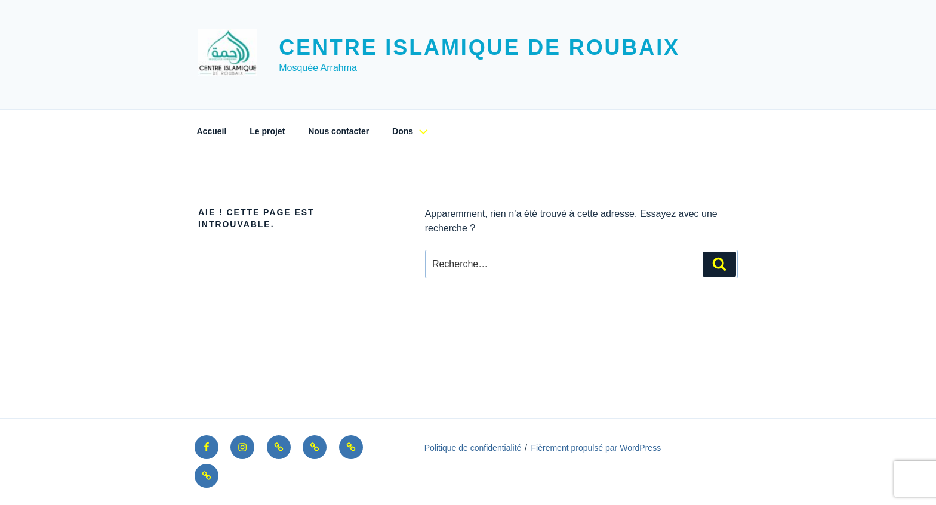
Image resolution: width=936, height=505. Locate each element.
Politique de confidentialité (473, 448)
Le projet (267, 131)
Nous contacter (338, 131)
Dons (411, 131)
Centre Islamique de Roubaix (479, 47)
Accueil (212, 131)
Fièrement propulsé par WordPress (596, 448)
